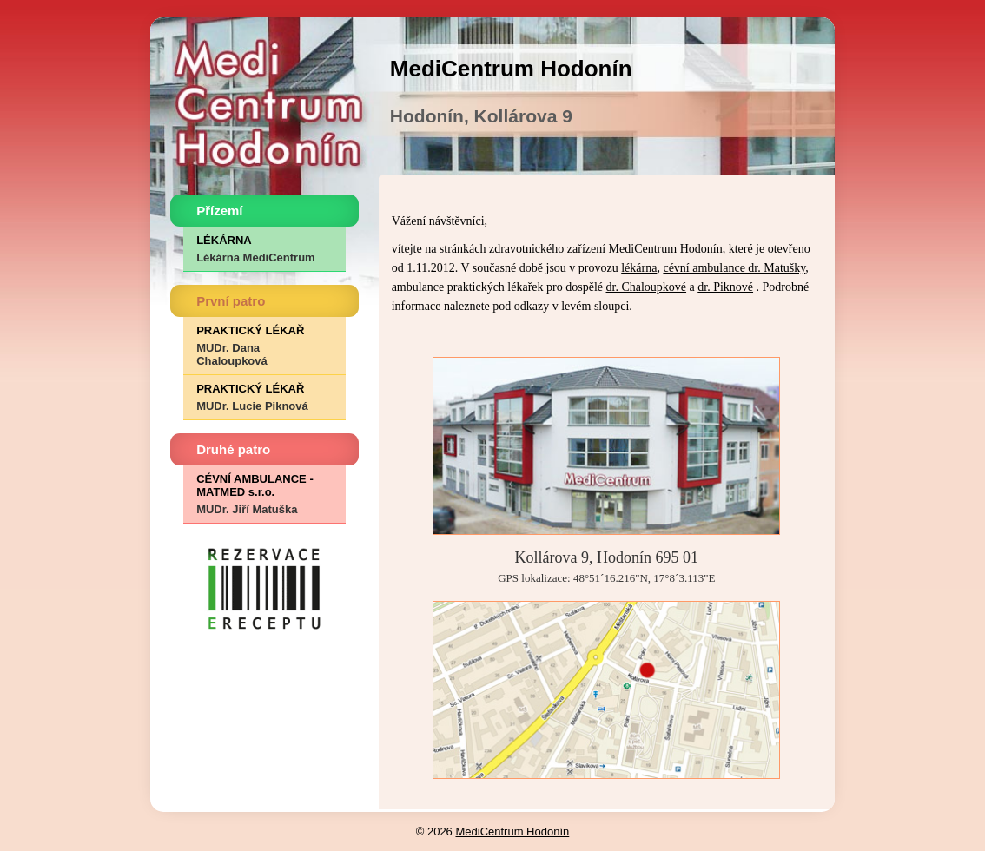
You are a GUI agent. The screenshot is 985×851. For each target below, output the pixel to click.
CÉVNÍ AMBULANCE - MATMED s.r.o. (264, 494)
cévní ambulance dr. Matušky (734, 267)
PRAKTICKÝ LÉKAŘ (264, 345)
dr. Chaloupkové (646, 287)
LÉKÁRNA (264, 249)
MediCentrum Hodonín (512, 831)
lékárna (639, 267)
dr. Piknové (725, 287)
